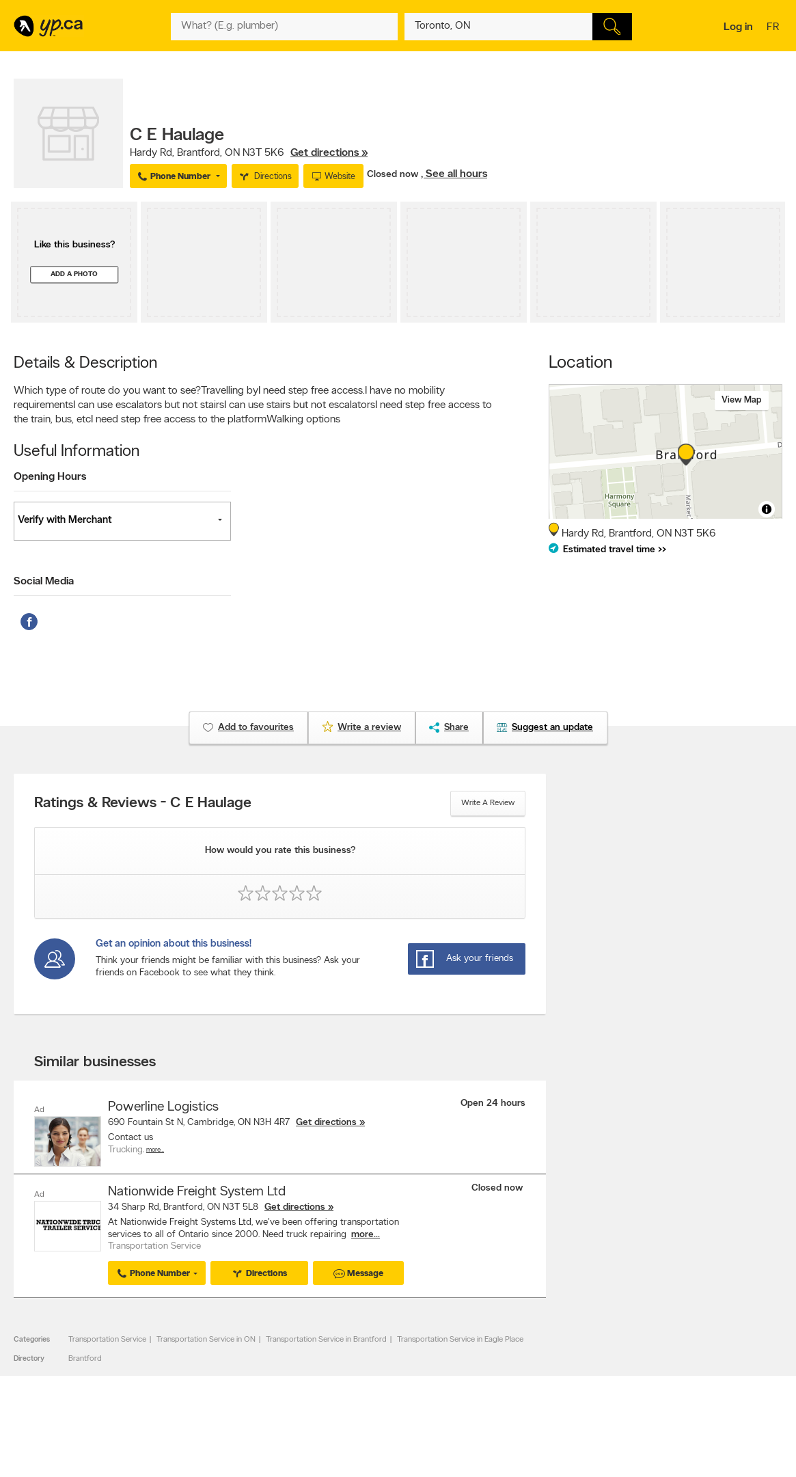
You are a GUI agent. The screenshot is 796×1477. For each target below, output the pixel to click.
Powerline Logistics (163, 1107)
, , (249, 153)
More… (155, 1150)
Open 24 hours (493, 1103)
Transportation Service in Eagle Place (460, 1340)
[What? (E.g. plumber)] (284, 26)
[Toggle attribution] (766, 509)
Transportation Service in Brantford (326, 1340)
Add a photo (74, 274)
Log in (738, 27)
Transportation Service (107, 1340)
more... (365, 1234)
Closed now (394, 175)
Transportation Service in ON (206, 1340)
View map (742, 400)
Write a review (487, 803)
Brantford (85, 1358)
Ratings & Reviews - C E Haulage (142, 803)
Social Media (44, 581)
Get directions (326, 1122)
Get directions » (329, 153)
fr (774, 28)
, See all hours (454, 174)
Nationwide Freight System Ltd (197, 1191)
